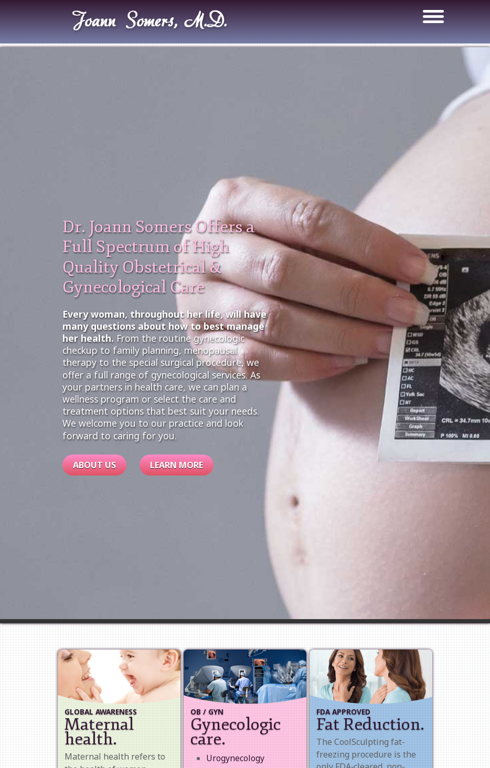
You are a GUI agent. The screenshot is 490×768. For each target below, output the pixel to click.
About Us (94, 465)
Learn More (176, 465)
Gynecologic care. (235, 732)
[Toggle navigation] (428, 18)
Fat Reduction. (370, 724)
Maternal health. (99, 732)
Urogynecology (235, 758)
